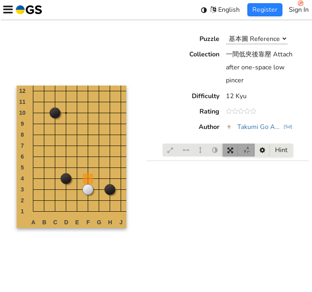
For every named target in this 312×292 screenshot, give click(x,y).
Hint (281, 150)
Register (264, 9)
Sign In (299, 9)
